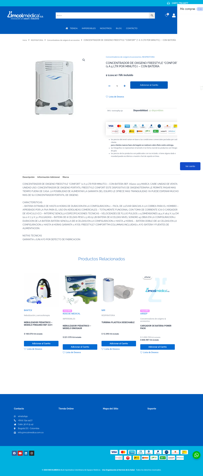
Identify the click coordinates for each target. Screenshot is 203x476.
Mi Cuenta (65, 423)
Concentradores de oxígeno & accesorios (69, 40)
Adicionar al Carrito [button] (41, 349)
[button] (83, 63)
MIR (103, 315)
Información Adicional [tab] (50, 181)
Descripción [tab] (29, 181)
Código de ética (156, 427)
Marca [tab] (68, 181)
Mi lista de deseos (69, 427)
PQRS (106, 427)
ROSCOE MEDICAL (72, 318)
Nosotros (108, 423)
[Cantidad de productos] (117, 89)
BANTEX (28, 315)
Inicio (25, 40)
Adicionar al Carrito (149, 88)
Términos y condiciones (160, 423)
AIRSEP (144, 318)
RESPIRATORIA (39, 40)
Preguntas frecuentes (159, 432)
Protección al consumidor (161, 436)
